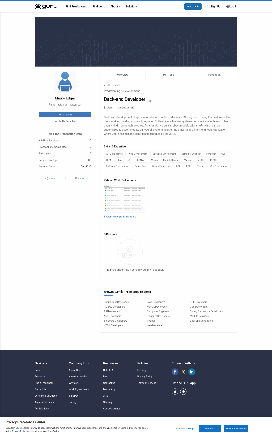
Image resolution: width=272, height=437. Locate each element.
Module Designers (200, 316)
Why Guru (74, 383)
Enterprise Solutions (46, 395)
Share (50, 178)
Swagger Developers (158, 316)
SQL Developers (198, 302)
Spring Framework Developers (206, 311)
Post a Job (193, 6)
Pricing (72, 402)
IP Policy (141, 370)
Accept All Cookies (236, 428)
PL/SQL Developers (114, 306)
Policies (142, 363)
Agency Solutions (44, 402)
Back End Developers (201, 320)
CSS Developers (198, 306)
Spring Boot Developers (117, 302)
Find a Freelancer (44, 383)
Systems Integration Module (120, 216)
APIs (105, 395)
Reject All (210, 428)
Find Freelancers (76, 6)
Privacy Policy (144, 376)
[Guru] (46, 6)
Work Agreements (79, 389)
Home (38, 370)
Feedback (214, 74)
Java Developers (156, 302)
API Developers (112, 311)
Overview (122, 74)
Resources (110, 363)
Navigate (41, 363)
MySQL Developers (157, 306)
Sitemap (108, 402)
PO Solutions (42, 408)
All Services (112, 85)
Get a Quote (64, 114)
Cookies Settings (185, 428)
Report (80, 178)
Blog (105, 376)
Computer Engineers (158, 311)
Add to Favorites (65, 121)
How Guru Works (78, 376)
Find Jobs (98, 6)
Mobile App (109, 389)
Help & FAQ (109, 370)
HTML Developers (113, 325)
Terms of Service (146, 383)
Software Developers (115, 320)
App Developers (112, 316)
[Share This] (149, 100)
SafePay (73, 395)
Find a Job (40, 389)
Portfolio (168, 74)
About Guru (75, 370)
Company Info (79, 363)
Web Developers (156, 325)
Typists (151, 320)
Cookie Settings (111, 408)
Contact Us (109, 383)
